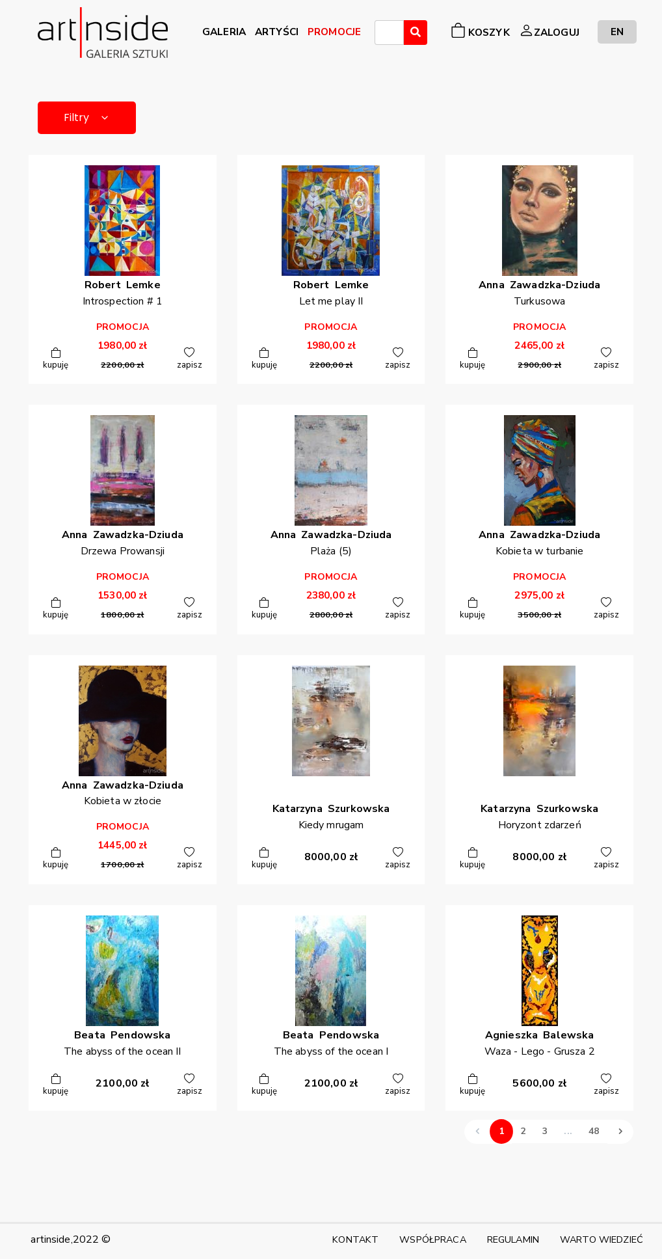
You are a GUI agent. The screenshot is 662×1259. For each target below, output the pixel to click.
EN (617, 31)
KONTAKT (355, 1239)
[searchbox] (382, 34)
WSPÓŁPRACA (432, 1239)
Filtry (87, 117)
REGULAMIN (513, 1239)
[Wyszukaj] (415, 32)
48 (594, 1131)
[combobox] (389, 32)
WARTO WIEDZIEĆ (601, 1239)
